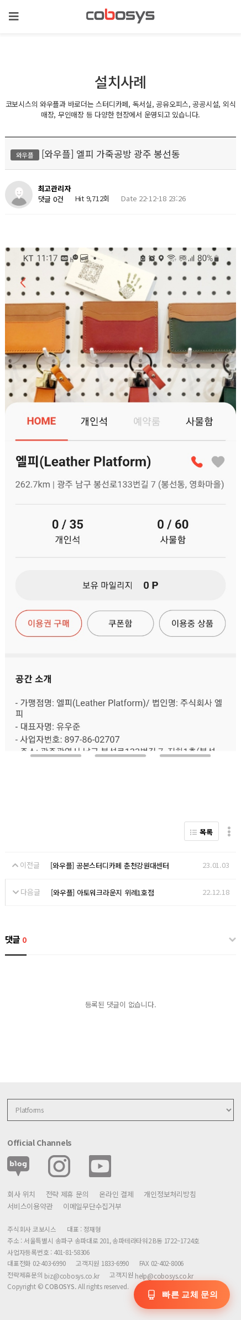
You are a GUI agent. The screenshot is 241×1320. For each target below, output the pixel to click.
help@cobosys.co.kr (164, 1275)
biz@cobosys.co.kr (71, 1275)
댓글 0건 (51, 199)
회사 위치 (21, 1194)
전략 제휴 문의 (67, 1194)
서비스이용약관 (30, 1206)
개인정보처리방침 (170, 1194)
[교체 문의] (182, 1294)
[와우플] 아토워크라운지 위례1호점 (102, 892)
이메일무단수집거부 (92, 1206)
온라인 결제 (116, 1194)
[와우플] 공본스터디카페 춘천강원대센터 (109, 865)
